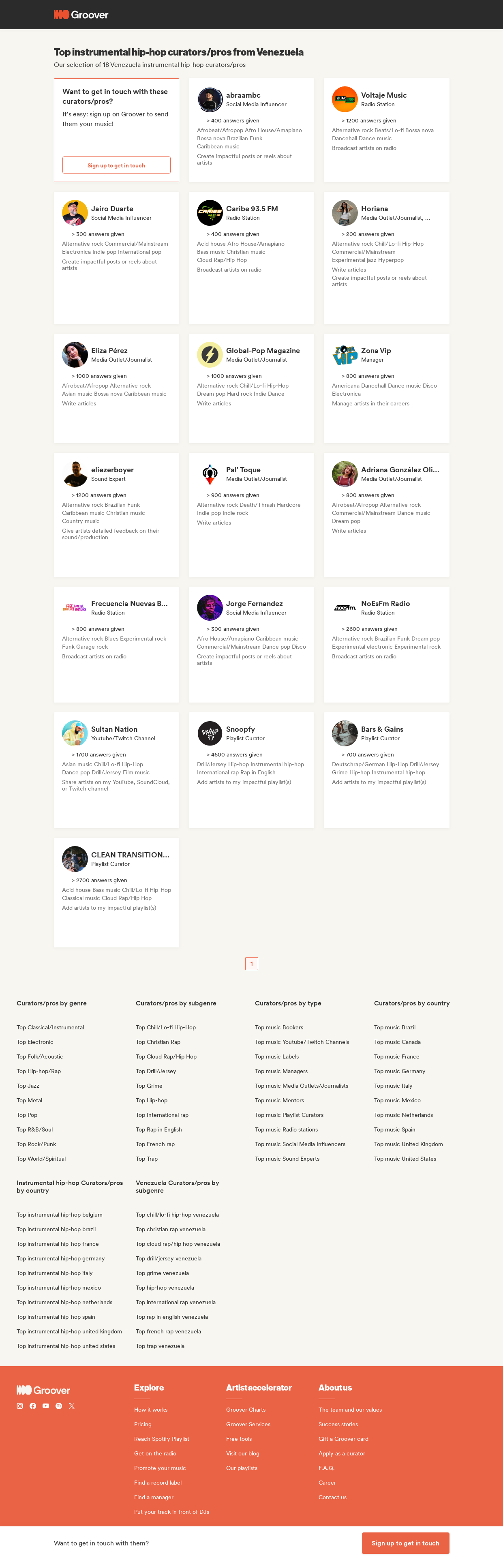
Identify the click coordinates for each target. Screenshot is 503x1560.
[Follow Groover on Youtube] (46, 1407)
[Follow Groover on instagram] (20, 1407)
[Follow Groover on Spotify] (59, 1407)
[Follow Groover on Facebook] (33, 1407)
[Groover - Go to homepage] (75, 1390)
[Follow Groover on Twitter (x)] (71, 1407)
